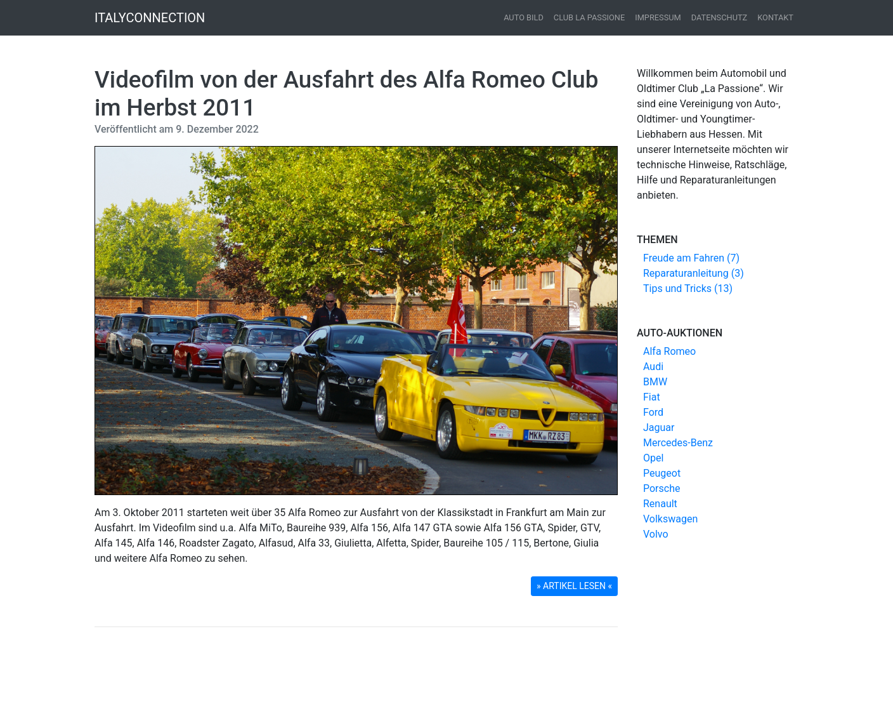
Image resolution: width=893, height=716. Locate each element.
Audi (653, 367)
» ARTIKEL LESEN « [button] (574, 586)
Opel (653, 458)
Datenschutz (719, 17)
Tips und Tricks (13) (688, 288)
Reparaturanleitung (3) (693, 273)
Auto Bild (524, 17)
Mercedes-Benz (678, 443)
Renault (660, 504)
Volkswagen (670, 519)
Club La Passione (589, 17)
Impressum (658, 17)
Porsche (661, 488)
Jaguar (658, 427)
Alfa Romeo (669, 351)
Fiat (651, 397)
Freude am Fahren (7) (691, 258)
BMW (655, 382)
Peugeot (662, 473)
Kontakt (775, 17)
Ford (653, 412)
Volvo (655, 534)
